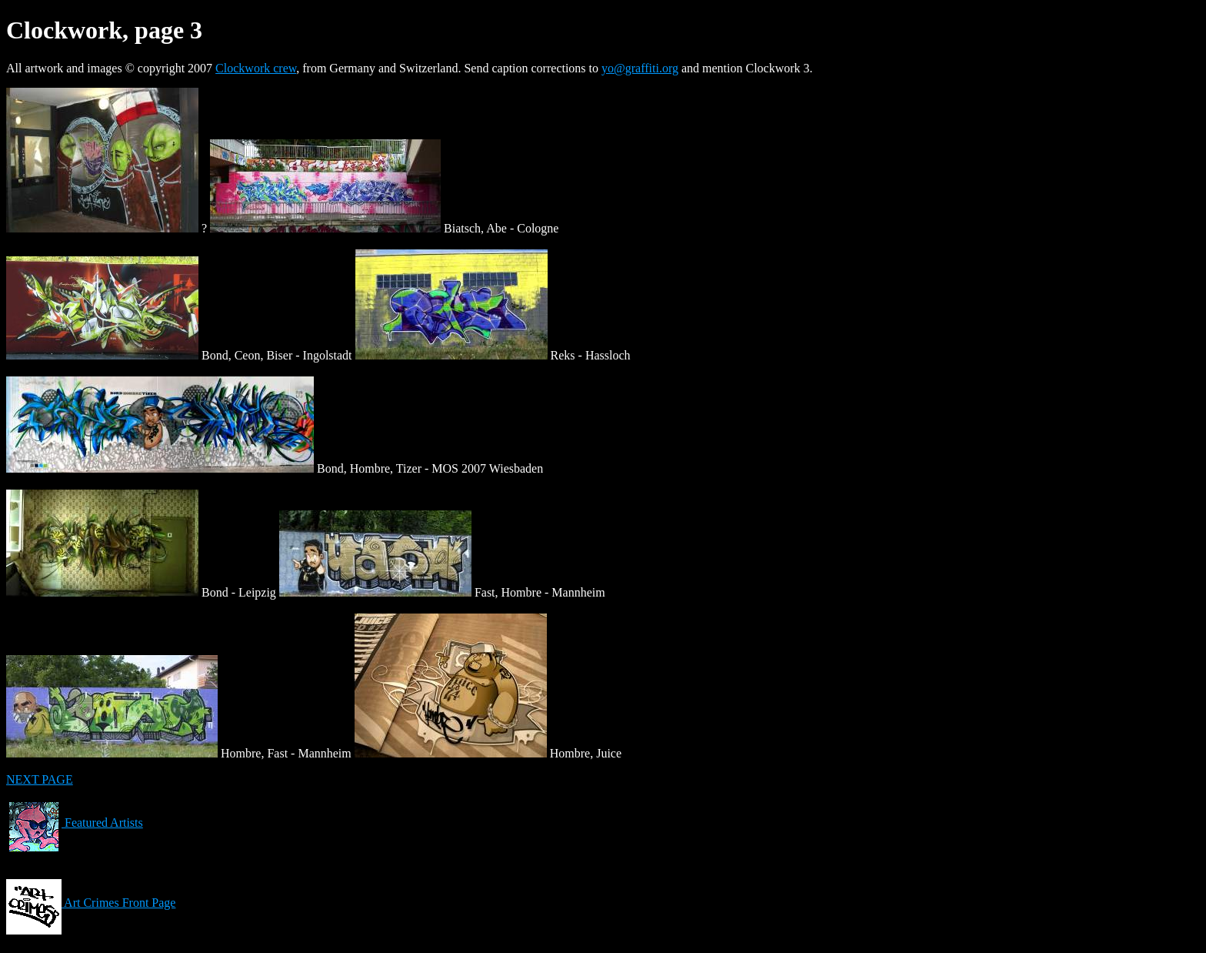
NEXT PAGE (39, 779)
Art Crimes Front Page (90, 902)
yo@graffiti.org (639, 68)
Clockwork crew (255, 68)
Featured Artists (74, 822)
